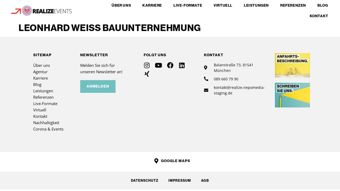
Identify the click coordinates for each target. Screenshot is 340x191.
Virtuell (223, 5)
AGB (206, 180)
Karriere (152, 5)
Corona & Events (48, 129)
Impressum (179, 180)
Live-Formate (187, 5)
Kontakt (319, 16)
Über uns (121, 5)
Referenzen (293, 5)
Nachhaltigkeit (46, 122)
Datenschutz (144, 180)
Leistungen (256, 5)
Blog (322, 5)
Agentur (40, 71)
